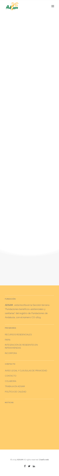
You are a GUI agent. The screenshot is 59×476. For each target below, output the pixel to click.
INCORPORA (11, 353)
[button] (52, 6)
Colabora (10, 381)
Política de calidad (15, 392)
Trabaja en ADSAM (15, 386)
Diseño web (44, 460)
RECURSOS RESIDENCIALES (18, 334)
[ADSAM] (12, 6)
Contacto (10, 376)
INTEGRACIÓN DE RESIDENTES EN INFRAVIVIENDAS (21, 346)
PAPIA (7, 340)
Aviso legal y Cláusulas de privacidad (26, 370)
